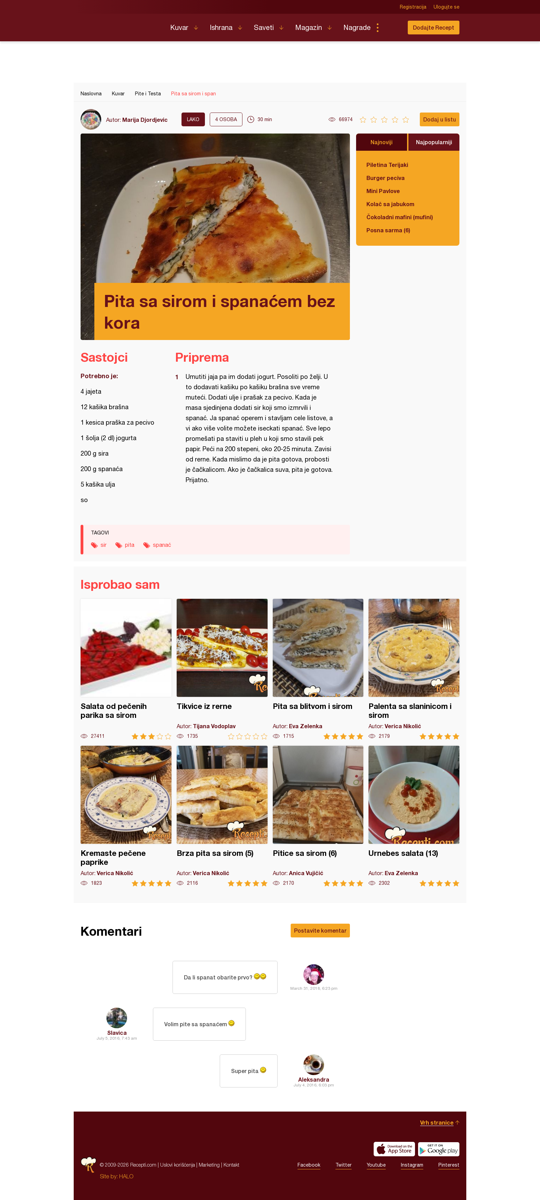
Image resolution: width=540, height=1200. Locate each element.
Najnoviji (382, 142)
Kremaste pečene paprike (126, 816)
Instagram (412, 1165)
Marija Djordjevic (145, 119)
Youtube (376, 1165)
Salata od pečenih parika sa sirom (126, 669)
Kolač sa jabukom (390, 204)
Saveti (264, 27)
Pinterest (448, 1165)
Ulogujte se (446, 7)
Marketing (209, 1165)
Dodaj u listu (439, 119)
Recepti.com (120, 24)
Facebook (309, 1165)
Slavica (117, 1032)
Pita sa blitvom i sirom (318, 669)
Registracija (413, 7)
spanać (162, 545)
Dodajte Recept (433, 27)
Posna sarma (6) (388, 230)
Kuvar (179, 27)
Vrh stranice (437, 1122)
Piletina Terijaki (387, 164)
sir (103, 545)
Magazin (308, 27)
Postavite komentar (320, 930)
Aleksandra (313, 1079)
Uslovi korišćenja (177, 1165)
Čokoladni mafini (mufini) (399, 217)
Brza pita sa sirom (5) (222, 816)
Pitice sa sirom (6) (318, 816)
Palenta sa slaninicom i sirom (413, 669)
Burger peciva (385, 177)
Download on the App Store (394, 1149)
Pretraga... (391, 27)
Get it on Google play (438, 1149)
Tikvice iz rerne (222, 669)
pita (129, 545)
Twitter (343, 1165)
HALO (126, 1176)
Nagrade (357, 27)
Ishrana (221, 27)
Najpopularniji (434, 142)
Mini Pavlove (383, 191)
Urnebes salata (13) (413, 816)
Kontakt (231, 1165)
